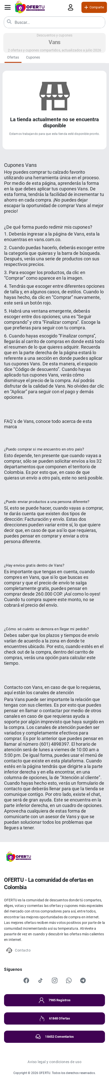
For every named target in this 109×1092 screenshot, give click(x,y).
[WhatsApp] (68, 980)
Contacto (18, 950)
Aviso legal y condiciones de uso (54, 1062)
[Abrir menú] (7, 7)
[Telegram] (83, 980)
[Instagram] (54, 980)
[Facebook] (26, 980)
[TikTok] (40, 980)
